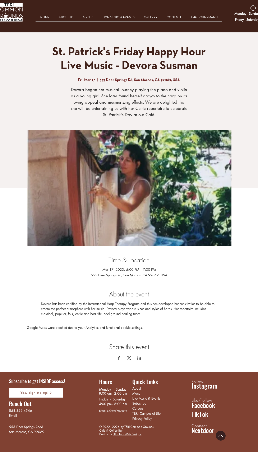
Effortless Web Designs (127, 434)
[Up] (221, 436)
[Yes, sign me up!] (36, 393)
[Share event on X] (129, 358)
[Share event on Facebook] (119, 358)
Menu (136, 393)
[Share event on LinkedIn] (139, 358)
